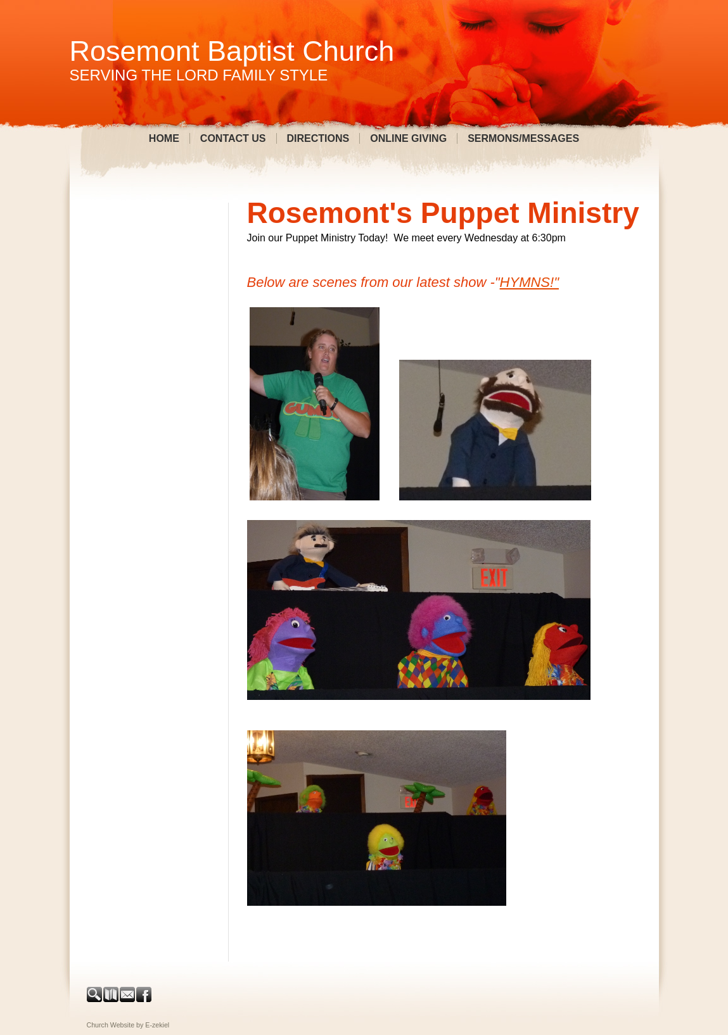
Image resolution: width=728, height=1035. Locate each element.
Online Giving (408, 138)
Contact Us (233, 138)
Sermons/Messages (523, 138)
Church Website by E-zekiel (128, 1025)
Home (164, 138)
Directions (318, 138)
